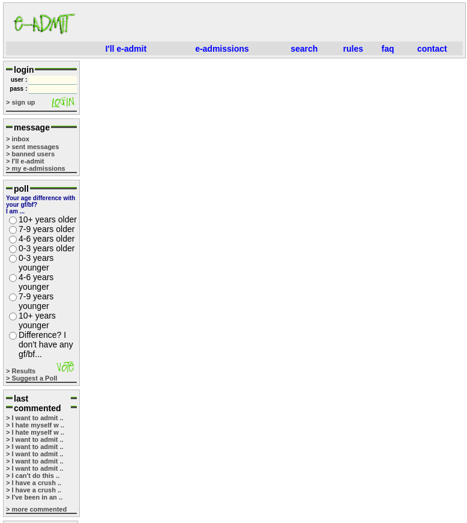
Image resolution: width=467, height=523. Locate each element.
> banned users (30, 154)
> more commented (36, 509)
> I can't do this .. (32, 475)
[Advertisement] (273, 23)
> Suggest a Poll (31, 378)
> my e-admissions (35, 168)
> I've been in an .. (34, 497)
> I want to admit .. (35, 417)
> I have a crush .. (33, 482)
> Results (20, 371)
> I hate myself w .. (35, 425)
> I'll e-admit (25, 161)
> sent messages (32, 146)
